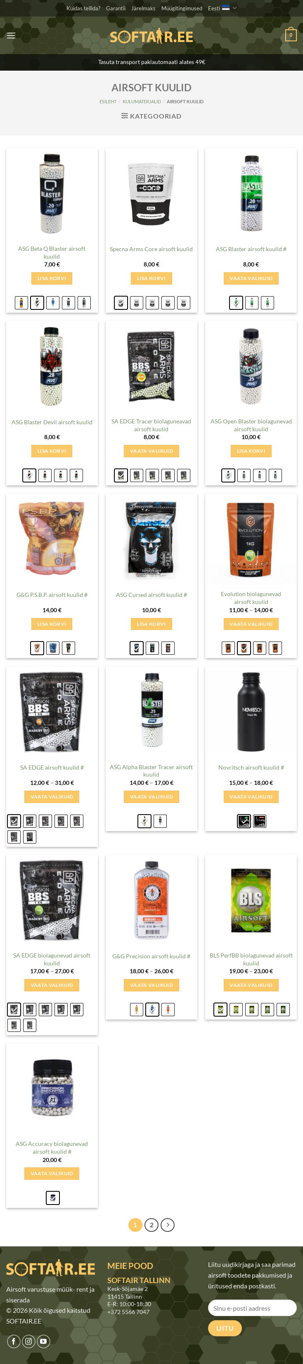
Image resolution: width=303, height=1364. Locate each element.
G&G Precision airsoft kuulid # (151, 956)
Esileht (107, 101)
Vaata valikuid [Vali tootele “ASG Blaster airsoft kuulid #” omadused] (251, 278)
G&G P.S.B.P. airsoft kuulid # (52, 594)
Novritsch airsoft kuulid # (251, 767)
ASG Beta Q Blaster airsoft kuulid (51, 252)
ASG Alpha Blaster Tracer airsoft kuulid (151, 770)
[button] (11, 35)
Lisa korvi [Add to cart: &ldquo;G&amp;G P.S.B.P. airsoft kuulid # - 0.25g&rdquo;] (52, 624)
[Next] (168, 1225)
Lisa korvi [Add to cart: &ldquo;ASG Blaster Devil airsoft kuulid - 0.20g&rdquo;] (52, 451)
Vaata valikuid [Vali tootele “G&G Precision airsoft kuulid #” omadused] (151, 985)
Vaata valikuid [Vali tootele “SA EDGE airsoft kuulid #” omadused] (52, 796)
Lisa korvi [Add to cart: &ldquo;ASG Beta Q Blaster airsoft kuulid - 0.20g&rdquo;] (52, 278)
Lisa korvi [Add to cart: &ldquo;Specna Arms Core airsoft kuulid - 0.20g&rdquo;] (151, 278)
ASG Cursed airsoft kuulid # (151, 594)
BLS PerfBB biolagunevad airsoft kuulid (251, 959)
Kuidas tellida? (83, 8)
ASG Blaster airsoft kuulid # (251, 248)
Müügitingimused (181, 8)
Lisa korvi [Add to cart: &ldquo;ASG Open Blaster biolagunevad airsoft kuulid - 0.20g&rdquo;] (251, 451)
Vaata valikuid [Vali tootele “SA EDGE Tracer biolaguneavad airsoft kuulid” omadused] (151, 451)
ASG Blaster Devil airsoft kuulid (52, 421)
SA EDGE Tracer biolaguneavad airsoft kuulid (151, 425)
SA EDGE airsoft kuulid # (52, 767)
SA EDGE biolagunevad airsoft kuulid (51, 959)
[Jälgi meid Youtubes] (43, 1341)
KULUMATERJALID (142, 101)
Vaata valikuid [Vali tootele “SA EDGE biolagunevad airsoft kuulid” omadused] (52, 985)
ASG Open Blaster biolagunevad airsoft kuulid (251, 425)
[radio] (21, 303)
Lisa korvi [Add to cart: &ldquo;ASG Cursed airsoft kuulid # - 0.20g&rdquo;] (151, 624)
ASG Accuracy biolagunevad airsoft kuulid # (52, 1147)
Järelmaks (143, 8)
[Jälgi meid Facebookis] (14, 1341)
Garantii (115, 8)
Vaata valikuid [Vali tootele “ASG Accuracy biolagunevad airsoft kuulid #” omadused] (52, 1173)
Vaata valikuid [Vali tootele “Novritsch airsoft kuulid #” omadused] (251, 796)
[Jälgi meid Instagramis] (29, 1341)
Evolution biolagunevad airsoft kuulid (251, 597)
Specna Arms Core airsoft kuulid (151, 248)
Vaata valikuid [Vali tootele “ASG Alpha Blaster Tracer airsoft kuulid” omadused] (151, 796)
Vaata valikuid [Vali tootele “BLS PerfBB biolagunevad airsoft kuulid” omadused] (251, 985)
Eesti (222, 8)
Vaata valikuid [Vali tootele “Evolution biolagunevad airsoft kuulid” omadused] (251, 624)
